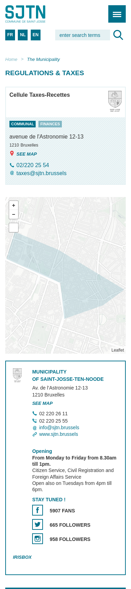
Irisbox (22, 557)
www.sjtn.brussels (58, 434)
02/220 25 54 (32, 165)
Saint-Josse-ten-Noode (35, 14)
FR (10, 34)
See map (23, 154)
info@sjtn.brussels (59, 427)
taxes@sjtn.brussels (41, 173)
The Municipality (43, 59)
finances (50, 124)
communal (22, 124)
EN (35, 34)
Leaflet (117, 350)
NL (23, 34)
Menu (114, 10)
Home (11, 59)
